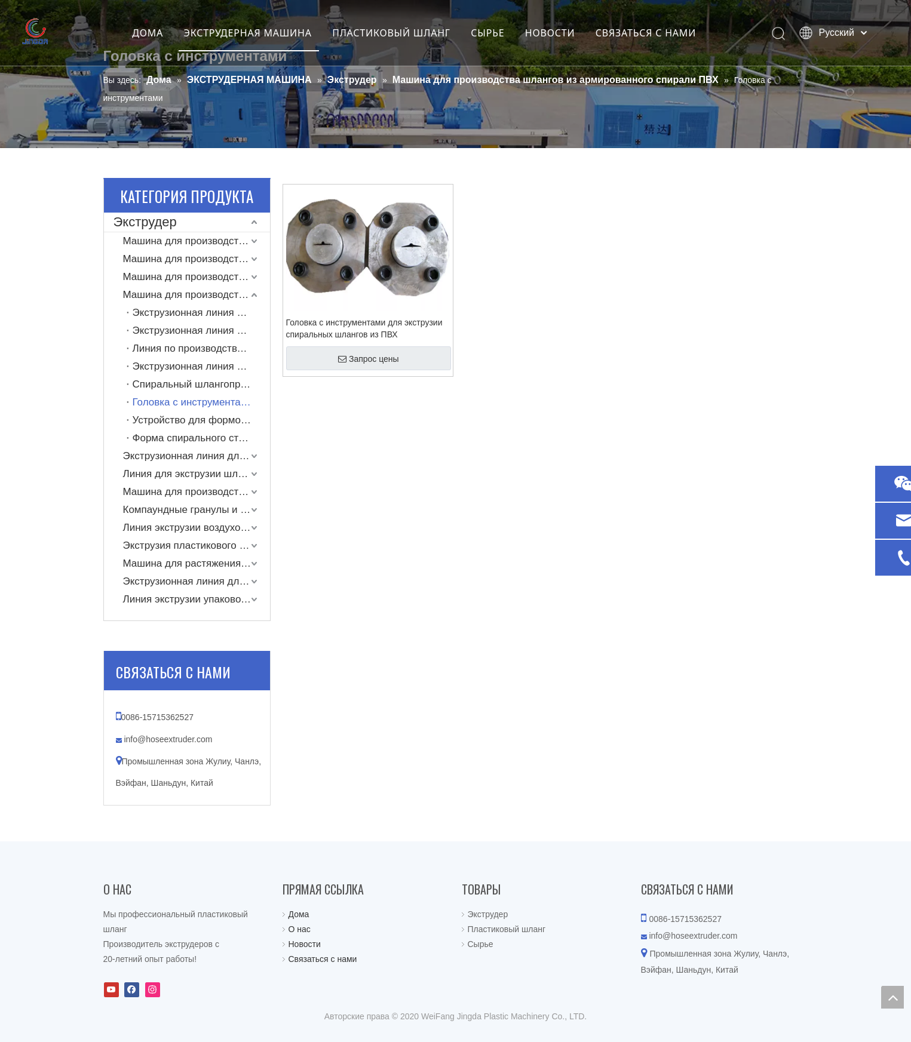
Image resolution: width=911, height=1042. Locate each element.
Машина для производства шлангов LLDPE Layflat (196, 276)
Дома (299, 914)
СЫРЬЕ (501, 32)
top (892, 997)
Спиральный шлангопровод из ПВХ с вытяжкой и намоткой (201, 384)
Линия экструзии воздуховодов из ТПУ (196, 527)
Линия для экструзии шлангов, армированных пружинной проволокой (196, 473)
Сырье (480, 944)
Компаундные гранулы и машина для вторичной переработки (196, 509)
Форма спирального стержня (200, 438)
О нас (300, 929)
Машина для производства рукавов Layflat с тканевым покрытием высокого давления (196, 259)
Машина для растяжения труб (194, 563)
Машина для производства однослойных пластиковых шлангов (196, 491)
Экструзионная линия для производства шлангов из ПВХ (196, 456)
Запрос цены (368, 359)
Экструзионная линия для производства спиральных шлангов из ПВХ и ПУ (201, 366)
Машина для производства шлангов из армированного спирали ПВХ (196, 294)
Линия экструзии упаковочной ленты (196, 599)
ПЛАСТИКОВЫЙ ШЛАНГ (405, 32)
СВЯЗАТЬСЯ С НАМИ (659, 32)
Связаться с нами (323, 959)
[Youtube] (111, 989)
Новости (305, 944)
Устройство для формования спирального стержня (201, 420)
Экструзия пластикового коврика (196, 545)
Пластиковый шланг (507, 929)
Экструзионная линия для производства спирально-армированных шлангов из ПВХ (201, 312)
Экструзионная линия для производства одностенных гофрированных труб (196, 581)
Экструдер (145, 221)
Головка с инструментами (193, 402)
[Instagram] (152, 989)
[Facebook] (131, 989)
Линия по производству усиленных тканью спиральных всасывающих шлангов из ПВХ (201, 348)
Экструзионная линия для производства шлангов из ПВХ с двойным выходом (201, 330)
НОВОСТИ (563, 32)
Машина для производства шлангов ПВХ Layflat (196, 241)
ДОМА (161, 32)
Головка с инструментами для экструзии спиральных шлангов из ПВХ (364, 328)
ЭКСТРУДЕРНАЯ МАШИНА (261, 32)
